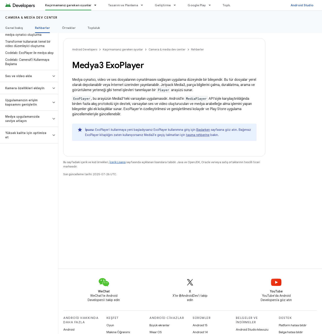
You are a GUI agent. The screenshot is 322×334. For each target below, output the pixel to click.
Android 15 (200, 325)
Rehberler (197, 49)
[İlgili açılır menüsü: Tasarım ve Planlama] (144, 5)
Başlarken (203, 130)
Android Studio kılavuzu (252, 329)
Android (69, 329)
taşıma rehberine (197, 135)
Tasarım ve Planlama (123, 5)
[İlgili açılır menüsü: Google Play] (211, 5)
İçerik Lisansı (117, 162)
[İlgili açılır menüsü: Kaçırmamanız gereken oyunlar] (97, 5)
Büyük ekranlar (159, 325)
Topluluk (229, 5)
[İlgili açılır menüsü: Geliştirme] (176, 5)
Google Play (197, 5)
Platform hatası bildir (292, 325)
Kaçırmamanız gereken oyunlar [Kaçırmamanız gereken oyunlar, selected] (68, 5)
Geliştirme (163, 5)
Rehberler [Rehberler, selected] (42, 28)
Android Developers (84, 49)
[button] (25, 76)
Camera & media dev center (31, 17)
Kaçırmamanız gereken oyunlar (123, 49)
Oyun (110, 325)
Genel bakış (14, 28)
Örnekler (69, 28)
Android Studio (302, 5)
